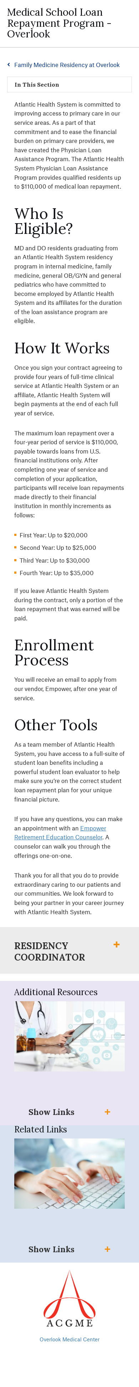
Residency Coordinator (49, 951)
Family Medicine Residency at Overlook (67, 64)
